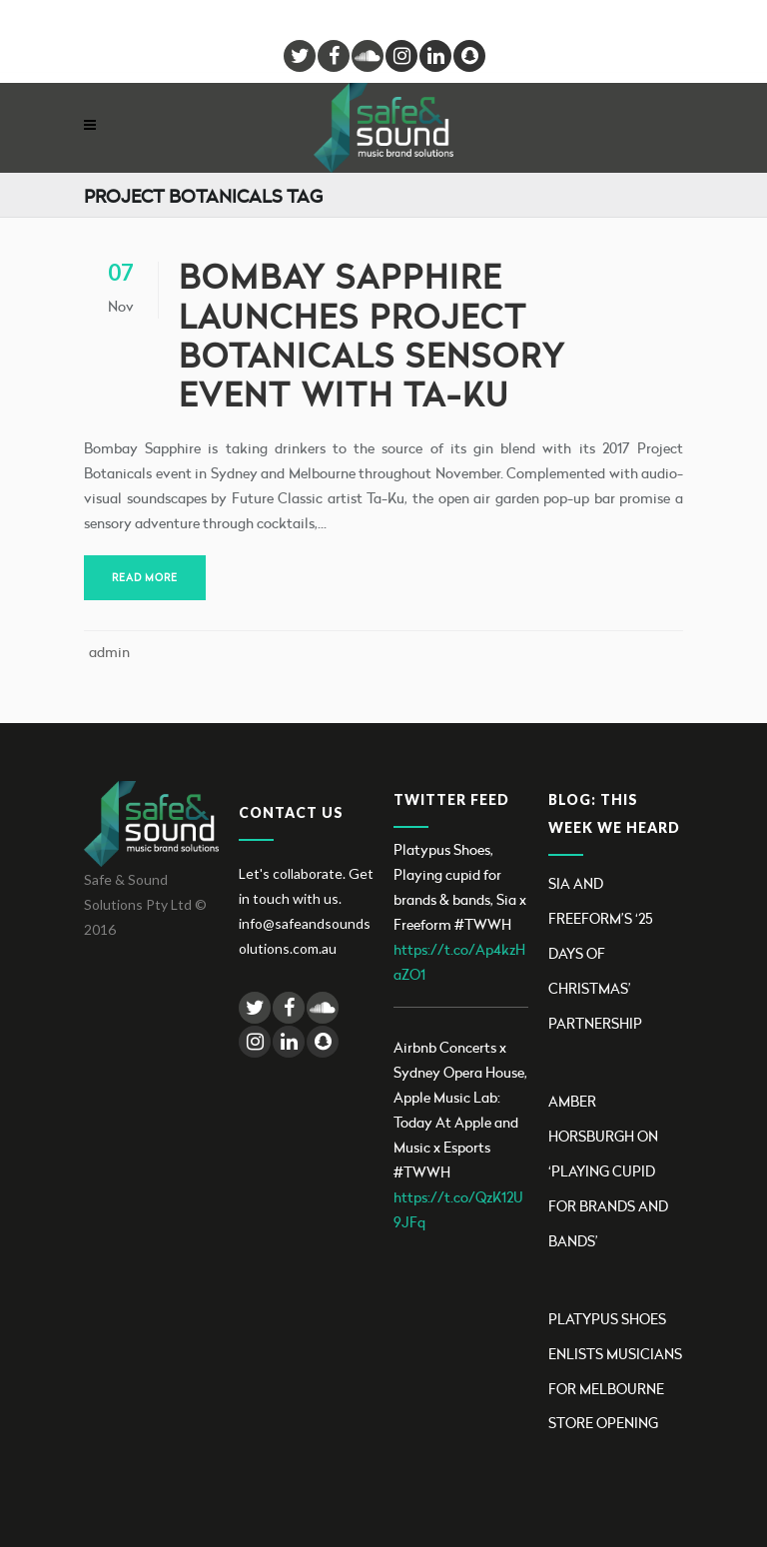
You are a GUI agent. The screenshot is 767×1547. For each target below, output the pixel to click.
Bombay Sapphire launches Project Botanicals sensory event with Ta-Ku (372, 335)
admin (109, 651)
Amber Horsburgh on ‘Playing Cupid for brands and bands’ (608, 1171)
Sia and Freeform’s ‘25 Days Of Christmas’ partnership (600, 953)
